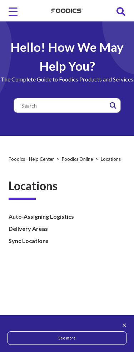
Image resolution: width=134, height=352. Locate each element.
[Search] (67, 105)
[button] (113, 105)
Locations (111, 159)
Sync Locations (29, 240)
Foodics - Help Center (31, 159)
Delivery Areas (28, 228)
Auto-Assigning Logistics (41, 216)
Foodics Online (77, 159)
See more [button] (67, 338)
